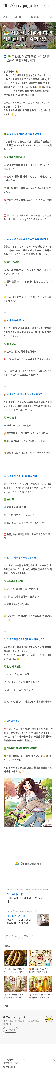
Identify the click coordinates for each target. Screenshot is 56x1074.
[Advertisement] (28, 863)
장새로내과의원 (15, 894)
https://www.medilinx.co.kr (20, 911)
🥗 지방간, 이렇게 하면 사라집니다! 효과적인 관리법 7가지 (27, 39)
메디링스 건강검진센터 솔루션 (18, 916)
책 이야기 (35, 17)
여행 (5, 17)
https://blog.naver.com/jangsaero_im (25, 889)
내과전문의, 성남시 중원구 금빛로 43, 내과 (27, 899)
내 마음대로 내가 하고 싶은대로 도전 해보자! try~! (21, 1022)
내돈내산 (19, 17)
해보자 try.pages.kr (20, 6)
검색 (44, 6)
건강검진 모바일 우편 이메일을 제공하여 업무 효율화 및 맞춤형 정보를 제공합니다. (19, 921)
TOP (53, 1060)
